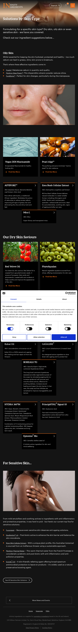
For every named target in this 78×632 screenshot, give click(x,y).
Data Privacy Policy (32, 628)
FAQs (47, 611)
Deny (14, 337)
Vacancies (39, 611)
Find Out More (12, 172)
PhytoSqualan (49, 266)
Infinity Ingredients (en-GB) (13, 5)
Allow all (64, 337)
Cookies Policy (47, 628)
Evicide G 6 (11, 561)
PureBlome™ (11, 76)
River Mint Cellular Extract (17, 543)
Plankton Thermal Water (16, 550)
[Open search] (55, 5)
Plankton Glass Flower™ (16, 73)
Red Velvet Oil (12, 266)
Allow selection (39, 337)
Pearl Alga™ (48, 161)
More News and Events (30, 600)
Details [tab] (39, 299)
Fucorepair (11, 530)
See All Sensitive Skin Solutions (17, 580)
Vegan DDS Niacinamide (17, 161)
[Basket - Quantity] (65, 5)
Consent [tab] (13, 299)
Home (31, 611)
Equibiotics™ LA (13, 535)
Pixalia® (9, 70)
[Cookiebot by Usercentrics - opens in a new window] (67, 293)
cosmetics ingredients (41, 616)
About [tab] (64, 299)
